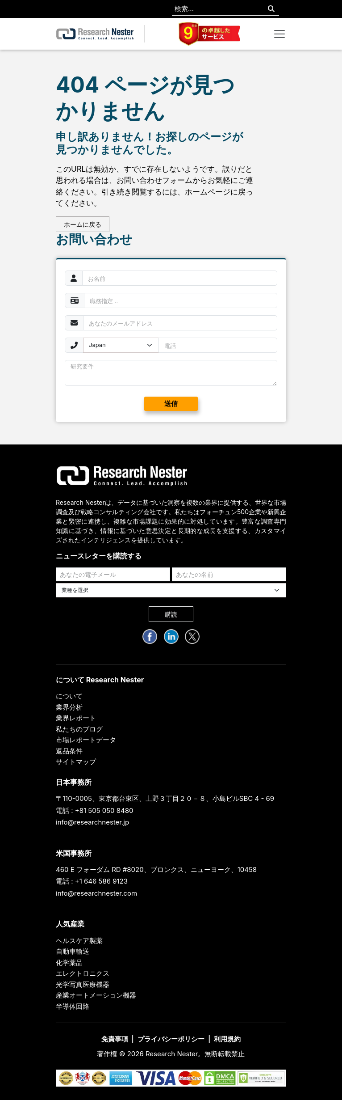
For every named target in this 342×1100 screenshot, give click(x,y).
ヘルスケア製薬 (79, 940)
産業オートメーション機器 (96, 995)
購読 (171, 614)
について (69, 696)
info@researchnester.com (96, 893)
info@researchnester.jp (92, 822)
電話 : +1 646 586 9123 (92, 881)
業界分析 (69, 707)
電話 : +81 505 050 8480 (94, 810)
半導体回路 (72, 1006)
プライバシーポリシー (171, 1039)
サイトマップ (76, 761)
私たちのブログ (79, 729)
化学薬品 (69, 962)
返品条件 (69, 751)
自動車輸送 (72, 951)
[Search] (271, 9)
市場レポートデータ (86, 740)
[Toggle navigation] (279, 33)
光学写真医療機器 (82, 984)
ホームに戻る (82, 224)
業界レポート (76, 718)
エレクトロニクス (82, 973)
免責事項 (114, 1039)
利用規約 (227, 1039)
